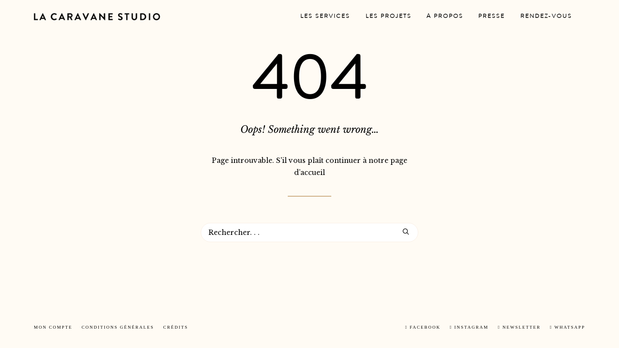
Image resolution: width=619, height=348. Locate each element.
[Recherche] (309, 232)
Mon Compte (53, 327)
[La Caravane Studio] (97, 16)
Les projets (389, 17)
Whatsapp (567, 327)
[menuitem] (325, 16)
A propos (445, 17)
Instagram (469, 327)
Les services (325, 17)
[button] (406, 231)
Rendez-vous (546, 17)
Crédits (176, 327)
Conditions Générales (118, 327)
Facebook (423, 327)
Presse (491, 17)
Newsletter (519, 327)
